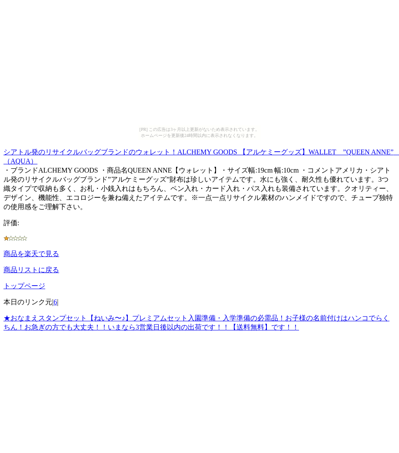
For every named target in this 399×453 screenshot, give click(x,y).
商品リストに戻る (31, 269)
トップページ (24, 286)
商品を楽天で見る (31, 253)
